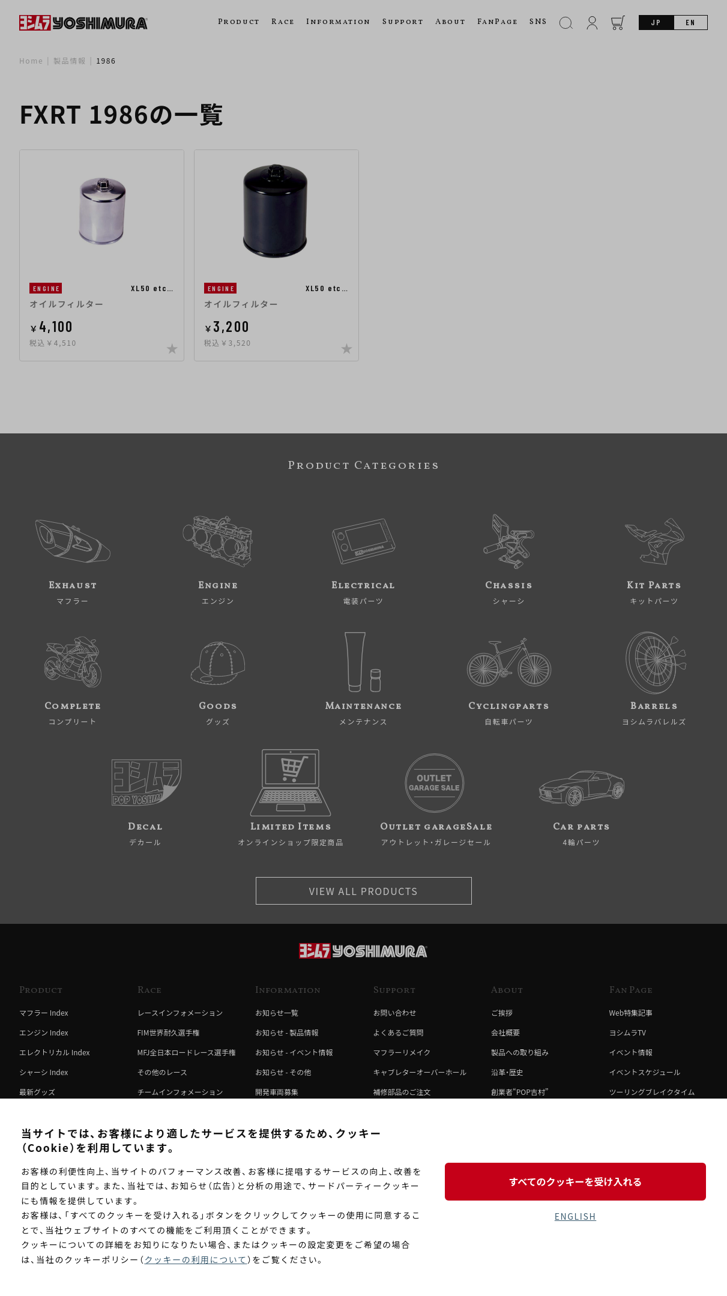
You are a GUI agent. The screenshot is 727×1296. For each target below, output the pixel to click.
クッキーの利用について (195, 1259)
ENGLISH (575, 1216)
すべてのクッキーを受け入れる (575, 1181)
